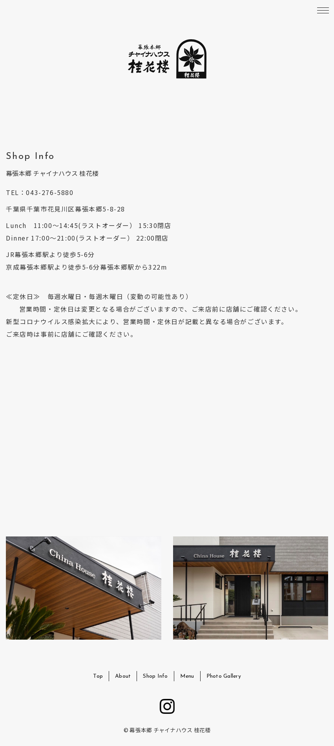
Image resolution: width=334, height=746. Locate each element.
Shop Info (155, 676)
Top (98, 676)
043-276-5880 (49, 192)
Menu (187, 676)
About (123, 676)
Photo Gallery (223, 676)
